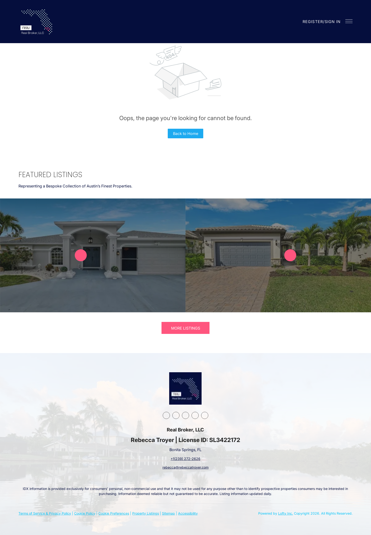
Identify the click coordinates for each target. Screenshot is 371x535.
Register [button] (313, 21)
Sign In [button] (333, 21)
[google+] (204, 415)
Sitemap (168, 513)
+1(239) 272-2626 (185, 459)
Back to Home (185, 133)
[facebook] (166, 415)
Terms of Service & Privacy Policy (44, 513)
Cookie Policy (84, 513)
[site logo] (185, 388)
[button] (36, 21)
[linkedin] (176, 415)
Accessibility (188, 513)
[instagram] (185, 415)
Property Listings (145, 513)
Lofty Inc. (285, 513)
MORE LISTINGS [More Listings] (185, 328)
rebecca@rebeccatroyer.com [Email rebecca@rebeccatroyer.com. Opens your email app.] (185, 467)
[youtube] (195, 415)
